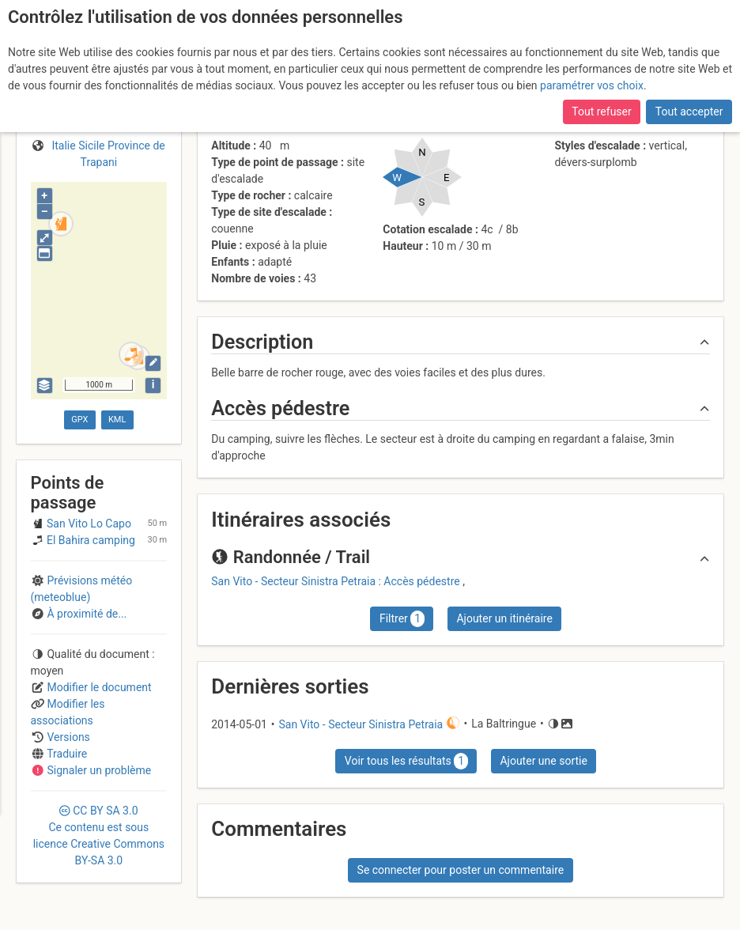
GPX (79, 419)
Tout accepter (689, 111)
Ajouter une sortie (543, 760)
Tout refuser (601, 111)
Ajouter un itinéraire (504, 618)
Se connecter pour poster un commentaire (460, 870)
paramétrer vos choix (592, 85)
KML (117, 419)
